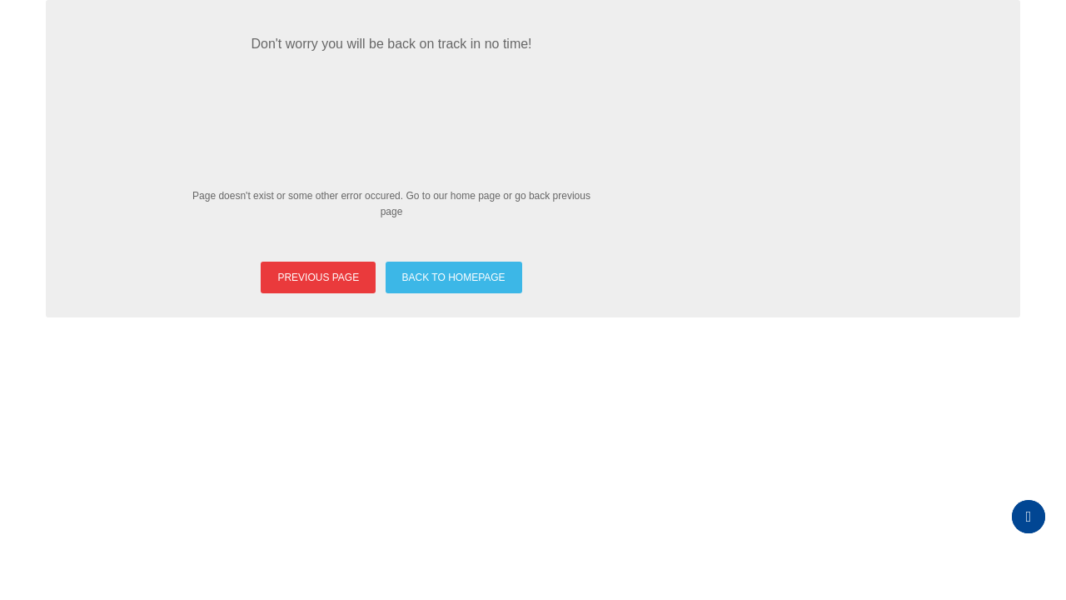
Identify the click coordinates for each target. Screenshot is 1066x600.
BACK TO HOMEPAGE (454, 277)
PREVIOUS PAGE (318, 277)
